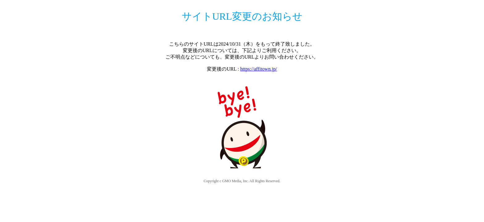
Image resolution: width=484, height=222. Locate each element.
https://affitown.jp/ (258, 69)
